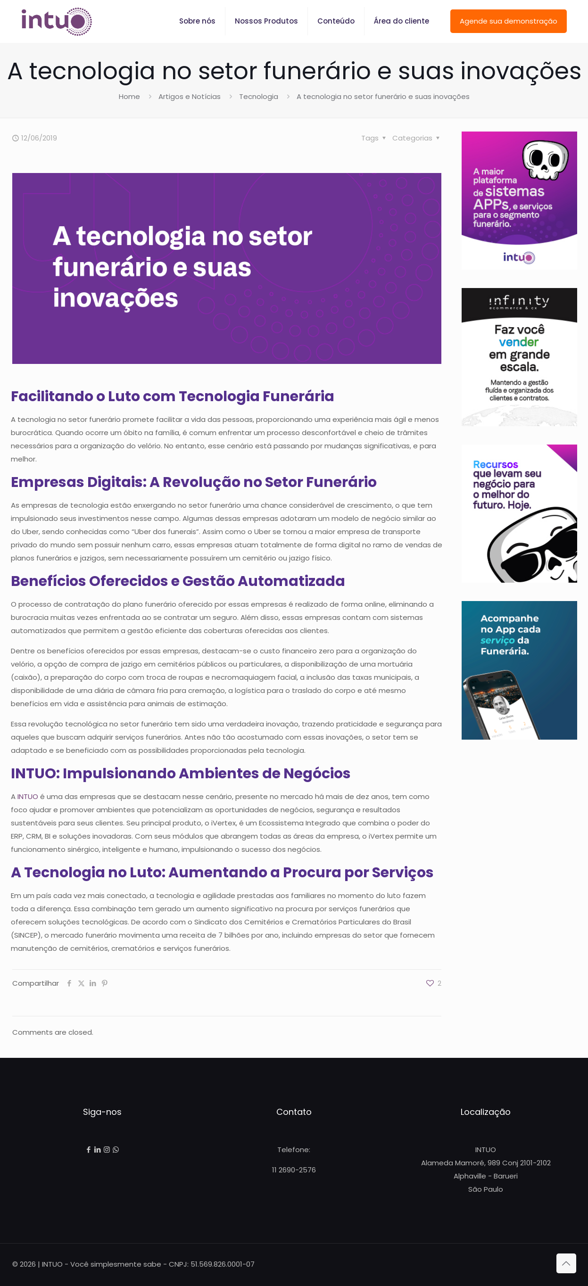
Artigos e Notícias (189, 96)
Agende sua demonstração (508, 21)
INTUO (27, 796)
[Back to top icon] (566, 1263)
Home (129, 96)
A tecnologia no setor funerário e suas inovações (383, 96)
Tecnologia (258, 96)
